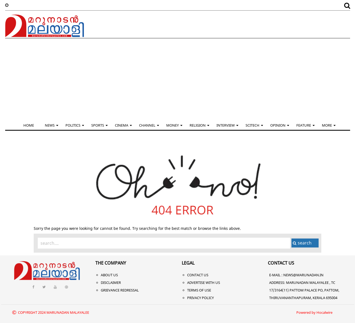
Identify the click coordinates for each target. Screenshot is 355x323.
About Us (109, 274)
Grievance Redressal (120, 290)
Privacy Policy (200, 297)
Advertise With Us (203, 282)
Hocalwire (324, 312)
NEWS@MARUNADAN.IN (303, 274)
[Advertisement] (178, 79)
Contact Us (197, 274)
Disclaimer (111, 282)
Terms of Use (199, 290)
